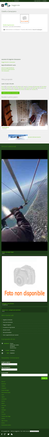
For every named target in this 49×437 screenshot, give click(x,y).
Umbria (3, 418)
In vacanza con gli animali (9, 327)
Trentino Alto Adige (5, 416)
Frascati (10, 89)
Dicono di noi (13, 348)
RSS (12, 434)
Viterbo (19, 86)
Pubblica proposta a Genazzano (10, 93)
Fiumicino (9, 88)
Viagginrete (15, 5)
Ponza (8, 86)
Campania (3, 388)
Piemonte (3, 405)
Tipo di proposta (6, 367)
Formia (22, 89)
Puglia (2, 407)
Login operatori (37, 0)
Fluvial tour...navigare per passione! (11, 310)
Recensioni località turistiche (8, 69)
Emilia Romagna (5, 390)
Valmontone (21, 88)
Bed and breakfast (7, 332)
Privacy (11, 343)
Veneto (3, 423)
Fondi (14, 88)
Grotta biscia (5, 127)
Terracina (30, 86)
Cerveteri (42, 88)
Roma (2, 86)
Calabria (3, 386)
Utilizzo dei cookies (14, 345)
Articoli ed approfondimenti (7, 68)
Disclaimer (12, 346)
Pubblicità (12, 353)
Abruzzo (3, 381)
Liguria (3, 396)
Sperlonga (35, 88)
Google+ (5, 434)
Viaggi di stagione (7, 325)
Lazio (2, 394)
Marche (3, 401)
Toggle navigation (2, 5)
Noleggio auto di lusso (8, 303)
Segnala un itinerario (7, 319)
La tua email (5, 372)
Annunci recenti (6, 330)
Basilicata (3, 383)
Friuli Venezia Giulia (5, 392)
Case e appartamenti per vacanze (10, 335)
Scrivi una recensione (8, 322)
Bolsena (28, 88)
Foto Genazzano (5, 71)
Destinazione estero (6, 425)
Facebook (1, 434)
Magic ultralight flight (8, 252)
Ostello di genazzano (8, 25)
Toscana (3, 414)
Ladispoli (3, 89)
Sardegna (3, 410)
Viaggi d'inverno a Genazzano (8, 62)
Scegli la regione (6, 362)
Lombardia (3, 399)
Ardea (27, 89)
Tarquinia (16, 89)
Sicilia (2, 412)
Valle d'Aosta (4, 420)
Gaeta (13, 86)
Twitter (8, 434)
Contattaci (44, 0)
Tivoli (24, 86)
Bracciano (37, 86)
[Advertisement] (24, 45)
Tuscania (33, 89)
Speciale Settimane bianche (24, 137)
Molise (3, 403)
